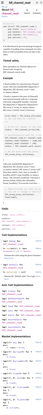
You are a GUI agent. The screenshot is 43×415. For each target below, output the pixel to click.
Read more (8, 258)
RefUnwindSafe (16, 298)
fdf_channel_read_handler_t (17, 221)
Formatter (8, 251)
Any (15, 342)
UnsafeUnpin (15, 319)
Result (27, 251)
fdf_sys (4, 7)
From (15, 373)
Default (13, 264)
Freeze (12, 291)
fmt (8, 248)
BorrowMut (18, 361)
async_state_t (28, 29)
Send (10, 306)
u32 (24, 37)
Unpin (11, 315)
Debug (12, 241)
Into (19, 378)
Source (4, 16)
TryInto (21, 399)
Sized (21, 348)
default (10, 272)
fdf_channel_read (19, 2)
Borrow (17, 352)
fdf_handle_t (30, 34)
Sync (10, 310)
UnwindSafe (14, 327)
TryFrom (21, 387)
